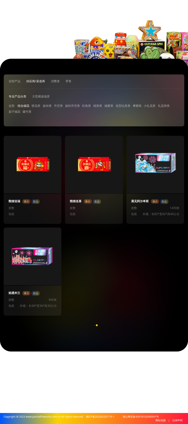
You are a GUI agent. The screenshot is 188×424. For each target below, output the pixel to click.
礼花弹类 (164, 106)
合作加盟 (178, 377)
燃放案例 (140, 377)
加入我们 (178, 360)
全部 (12, 106)
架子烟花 (14, 112)
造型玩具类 (123, 106)
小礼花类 (150, 106)
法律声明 (177, 420)
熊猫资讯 (123, 360)
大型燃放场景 (41, 97)
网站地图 (161, 420)
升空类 (58, 106)
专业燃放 (140, 360)
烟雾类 (108, 106)
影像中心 (105, 382)
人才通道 (178, 372)
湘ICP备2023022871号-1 (100, 416)
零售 (68, 81)
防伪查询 (158, 382)
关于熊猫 (105, 360)
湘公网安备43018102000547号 (141, 416)
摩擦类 (137, 106)
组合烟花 (23, 106)
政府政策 (123, 388)
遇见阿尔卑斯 (140, 202)
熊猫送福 (14, 202)
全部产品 (14, 81)
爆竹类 (27, 112)
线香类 (97, 106)
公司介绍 (105, 372)
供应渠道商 (159, 372)
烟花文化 (105, 377)
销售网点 (105, 388)
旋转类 (47, 106)
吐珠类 (86, 106)
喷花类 (36, 106)
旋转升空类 (72, 106)
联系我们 (105, 393)
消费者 (55, 81)
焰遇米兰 (14, 294)
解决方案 (140, 372)
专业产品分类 (17, 97)
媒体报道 (123, 382)
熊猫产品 (158, 360)
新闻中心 (123, 372)
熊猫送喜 (76, 202)
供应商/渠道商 (35, 81)
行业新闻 (123, 377)
